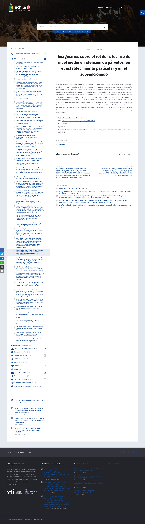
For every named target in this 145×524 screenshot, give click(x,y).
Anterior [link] (59, 166)
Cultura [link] (16, 366)
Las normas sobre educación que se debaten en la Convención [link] (86, 491)
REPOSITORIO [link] (111, 7)
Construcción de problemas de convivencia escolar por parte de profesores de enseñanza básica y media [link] (28, 340)
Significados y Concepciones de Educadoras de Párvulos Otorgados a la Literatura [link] (29, 159)
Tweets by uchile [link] (113, 464)
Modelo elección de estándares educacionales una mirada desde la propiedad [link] (26, 137)
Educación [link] (71, 31)
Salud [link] (16, 369)
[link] (142, 12)
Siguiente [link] (129, 166)
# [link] (35, 452)
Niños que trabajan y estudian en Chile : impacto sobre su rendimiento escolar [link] (27, 177)
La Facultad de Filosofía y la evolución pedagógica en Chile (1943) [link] (27, 67)
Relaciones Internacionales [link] (23, 383)
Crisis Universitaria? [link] (22, 99)
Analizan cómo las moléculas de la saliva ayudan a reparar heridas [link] (88, 470)
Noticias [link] (123, 7)
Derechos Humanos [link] (21, 345)
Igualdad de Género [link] (21, 362)
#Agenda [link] (133, 7)
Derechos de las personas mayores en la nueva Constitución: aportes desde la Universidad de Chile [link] (29, 410)
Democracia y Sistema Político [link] (24, 348)
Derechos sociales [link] (79, 31)
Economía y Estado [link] (20, 355)
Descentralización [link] (20, 376)
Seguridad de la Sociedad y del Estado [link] (27, 54)
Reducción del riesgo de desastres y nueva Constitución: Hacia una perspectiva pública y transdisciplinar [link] (30, 420)
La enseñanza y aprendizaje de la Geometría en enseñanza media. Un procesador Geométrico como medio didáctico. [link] (29, 334)
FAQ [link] (29, 452)
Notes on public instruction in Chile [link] (71, 188)
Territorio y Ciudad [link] (20, 372)
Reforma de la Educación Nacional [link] (26, 111)
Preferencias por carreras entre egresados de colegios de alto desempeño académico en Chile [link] (30, 328)
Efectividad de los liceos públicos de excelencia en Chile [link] (27, 163)
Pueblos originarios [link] (20, 379)
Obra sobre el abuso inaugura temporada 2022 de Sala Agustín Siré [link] (88, 477)
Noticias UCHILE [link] (82, 464)
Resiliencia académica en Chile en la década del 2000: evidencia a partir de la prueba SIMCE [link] (29, 308)
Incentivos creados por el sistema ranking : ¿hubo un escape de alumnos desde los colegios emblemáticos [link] (29, 224)
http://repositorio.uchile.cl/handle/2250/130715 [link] (78, 121)
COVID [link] (86, 31)
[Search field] (72, 27)
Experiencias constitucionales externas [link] (27, 386)
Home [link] (88, 49)
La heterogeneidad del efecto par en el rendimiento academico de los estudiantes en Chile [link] (29, 322)
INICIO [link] (100, 7)
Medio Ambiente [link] (19, 359)
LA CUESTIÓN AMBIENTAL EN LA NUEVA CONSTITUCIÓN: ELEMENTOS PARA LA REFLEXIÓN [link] (28, 430)
